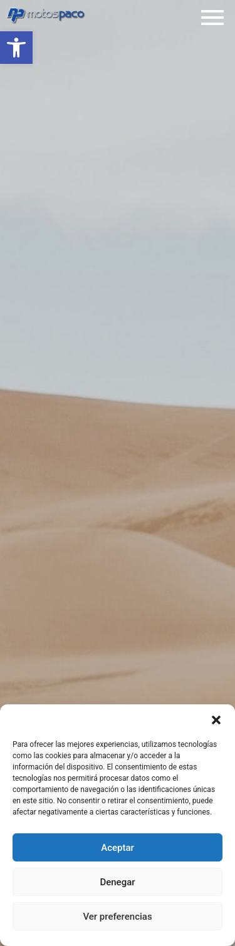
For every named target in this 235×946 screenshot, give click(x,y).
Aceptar (117, 847)
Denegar (117, 882)
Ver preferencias (117, 916)
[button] (16, 47)
